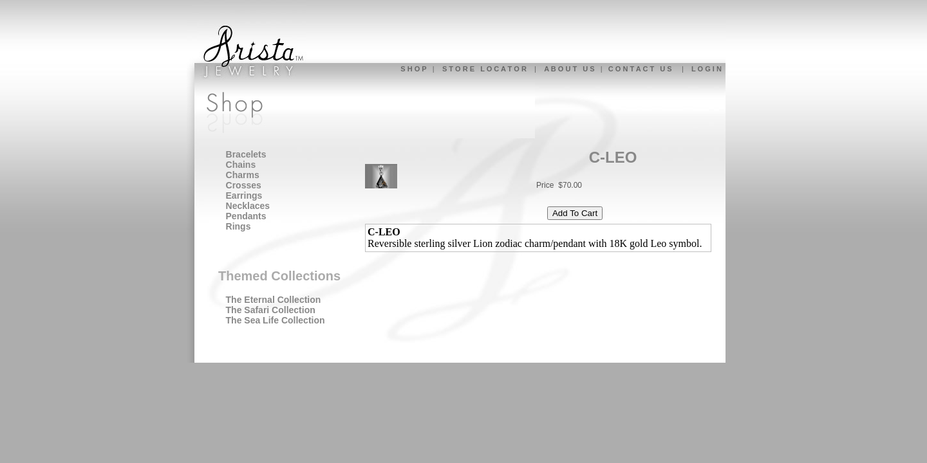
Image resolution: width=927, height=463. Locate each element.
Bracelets (246, 154)
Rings (238, 226)
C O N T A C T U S (640, 69)
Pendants (246, 216)
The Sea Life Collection (275, 320)
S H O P (413, 69)
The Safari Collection (270, 310)
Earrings (244, 195)
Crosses (243, 185)
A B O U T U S (569, 69)
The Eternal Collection (273, 300)
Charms (242, 175)
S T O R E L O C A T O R (484, 69)
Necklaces (248, 206)
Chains (241, 164)
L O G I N (706, 69)
